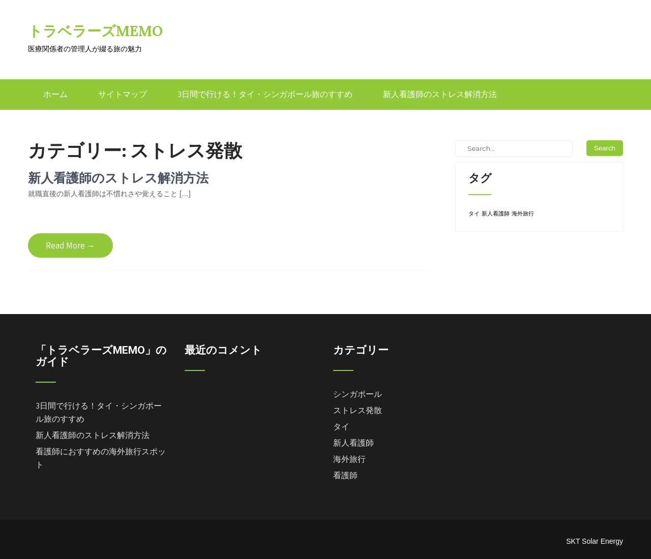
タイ (341, 426)
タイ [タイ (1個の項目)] (474, 213)
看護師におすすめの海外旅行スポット (101, 458)
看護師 (345, 475)
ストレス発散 (357, 410)
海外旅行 (349, 459)
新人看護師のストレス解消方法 (440, 94)
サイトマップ (122, 94)
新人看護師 (353, 443)
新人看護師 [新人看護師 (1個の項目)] (496, 213)
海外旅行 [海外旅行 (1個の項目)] (523, 213)
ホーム (55, 94)
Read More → (70, 245)
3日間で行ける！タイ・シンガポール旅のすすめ (264, 94)
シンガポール (357, 394)
